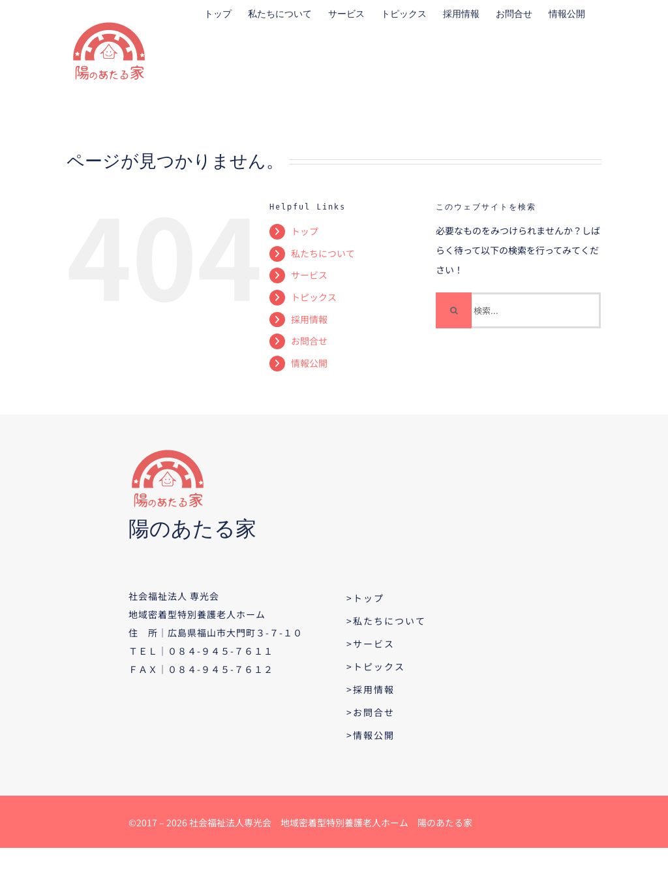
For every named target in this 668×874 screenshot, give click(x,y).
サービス (309, 274)
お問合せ (309, 340)
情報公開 (309, 362)
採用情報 (309, 319)
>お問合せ (370, 712)
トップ (304, 231)
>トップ (365, 597)
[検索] (454, 310)
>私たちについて (386, 620)
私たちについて (323, 253)
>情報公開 (370, 734)
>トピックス (375, 666)
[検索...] (518, 310)
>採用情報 (370, 689)
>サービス (370, 643)
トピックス (314, 297)
